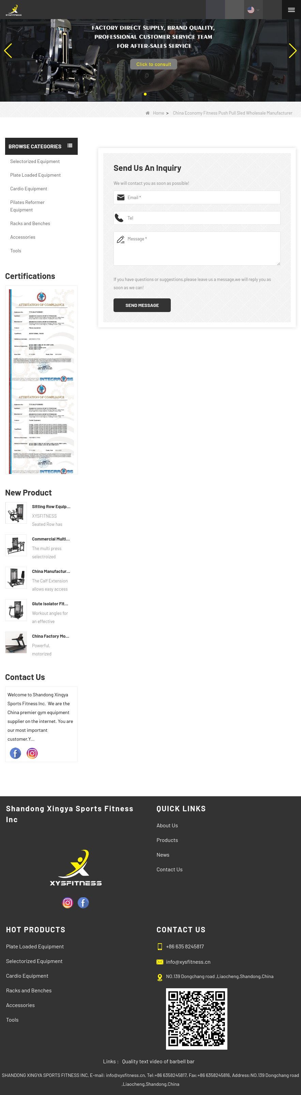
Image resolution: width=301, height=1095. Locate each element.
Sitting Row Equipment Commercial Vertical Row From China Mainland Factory (51, 506)
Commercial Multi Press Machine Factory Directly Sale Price (51, 539)
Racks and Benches (30, 223)
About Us (167, 825)
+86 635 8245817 (185, 946)
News (162, 854)
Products (167, 840)
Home (155, 113)
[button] (145, 94)
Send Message (142, 305)
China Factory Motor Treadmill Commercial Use (51, 636)
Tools (15, 250)
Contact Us (169, 869)
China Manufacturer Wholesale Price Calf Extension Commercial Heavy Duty (51, 571)
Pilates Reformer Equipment (27, 205)
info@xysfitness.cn (188, 961)
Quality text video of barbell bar (158, 1061)
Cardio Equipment (28, 188)
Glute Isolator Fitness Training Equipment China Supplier (51, 603)
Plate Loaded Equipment (35, 175)
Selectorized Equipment (35, 161)
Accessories (22, 237)
